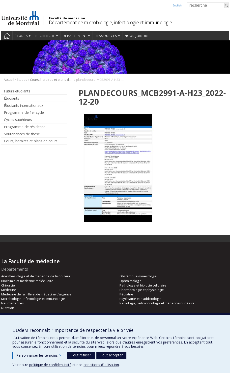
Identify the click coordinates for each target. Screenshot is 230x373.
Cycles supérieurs (18, 119)
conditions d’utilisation (101, 364)
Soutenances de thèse (22, 134)
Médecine (8, 289)
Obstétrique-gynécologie (138, 276)
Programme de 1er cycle (24, 112)
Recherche (45, 36)
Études (21, 36)
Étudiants (11, 98)
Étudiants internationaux (23, 105)
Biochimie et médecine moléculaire (27, 281)
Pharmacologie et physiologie (141, 289)
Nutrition (7, 308)
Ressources (106, 36)
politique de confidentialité (50, 364)
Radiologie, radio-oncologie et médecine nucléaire (157, 303)
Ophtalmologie (130, 281)
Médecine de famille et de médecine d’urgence (36, 294)
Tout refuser (81, 355)
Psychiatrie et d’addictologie (140, 298)
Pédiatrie (126, 294)
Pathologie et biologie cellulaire (142, 285)
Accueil (6, 35)
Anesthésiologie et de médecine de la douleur (35, 276)
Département (75, 36)
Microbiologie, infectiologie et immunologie (33, 298)
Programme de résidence (24, 126)
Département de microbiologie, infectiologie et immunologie (110, 22)
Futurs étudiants (17, 91)
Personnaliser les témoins (38, 355)
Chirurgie (8, 285)
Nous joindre (137, 36)
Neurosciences (12, 303)
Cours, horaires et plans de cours (51, 79)
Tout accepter (111, 355)
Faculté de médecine (67, 18)
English (177, 5)
